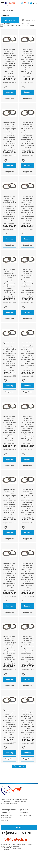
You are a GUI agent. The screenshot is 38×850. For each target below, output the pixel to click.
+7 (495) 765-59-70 (16, 833)
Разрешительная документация (7, 816)
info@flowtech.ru (14, 839)
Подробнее (9, 98)
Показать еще (19, 766)
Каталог (19, 827)
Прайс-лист (23, 810)
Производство (25, 815)
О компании (5, 813)
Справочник (23, 813)
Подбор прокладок (8, 810)
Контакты (4, 820)
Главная (3, 10)
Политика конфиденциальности (10, 846)
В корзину (9, 92)
